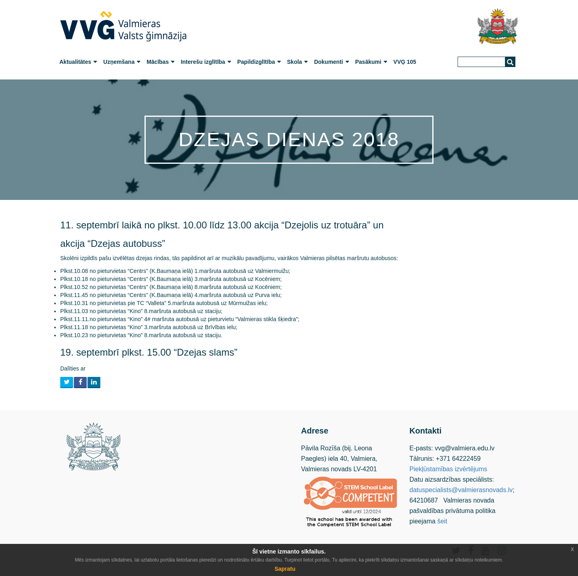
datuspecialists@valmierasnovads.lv (461, 489)
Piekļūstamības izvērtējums (448, 469)
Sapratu (285, 569)
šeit (442, 521)
